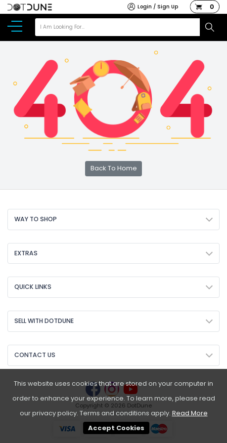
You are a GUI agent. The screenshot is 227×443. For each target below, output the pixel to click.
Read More (190, 413)
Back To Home (114, 168)
